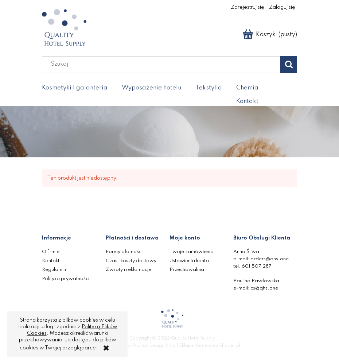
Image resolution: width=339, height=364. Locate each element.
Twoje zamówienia (192, 251)
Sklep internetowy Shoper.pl (209, 346)
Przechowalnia (187, 269)
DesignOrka (162, 346)
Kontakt (50, 260)
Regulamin (54, 269)
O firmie (50, 251)
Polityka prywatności (65, 278)
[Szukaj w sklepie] (163, 65)
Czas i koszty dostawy (131, 260)
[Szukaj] (288, 64)
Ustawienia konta (189, 260)
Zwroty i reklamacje (128, 269)
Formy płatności (124, 251)
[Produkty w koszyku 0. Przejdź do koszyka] (270, 35)
